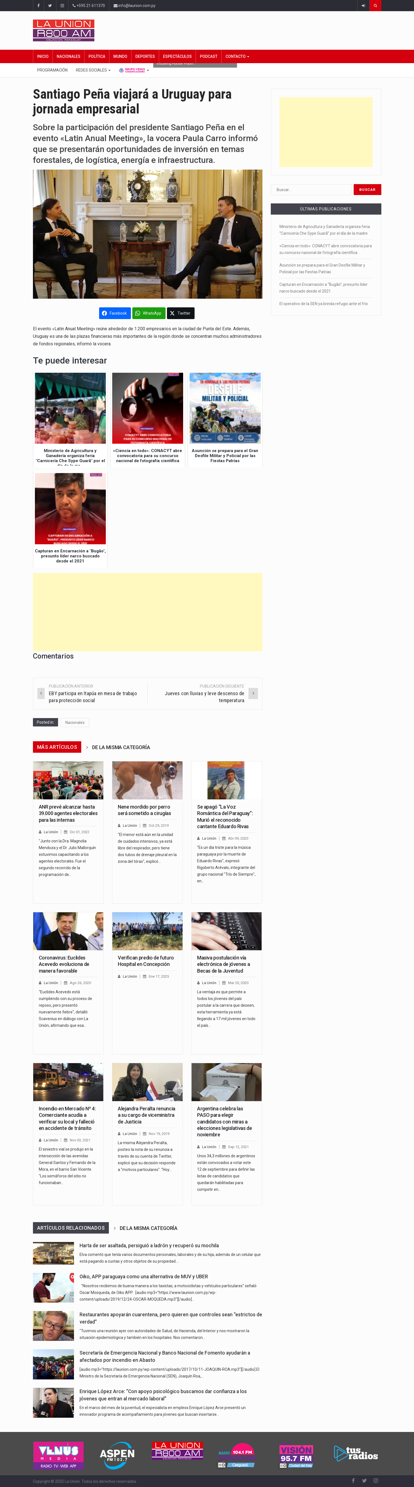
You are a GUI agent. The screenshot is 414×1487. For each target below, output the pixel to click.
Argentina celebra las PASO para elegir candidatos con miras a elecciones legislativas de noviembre (224, 1122)
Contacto (237, 56)
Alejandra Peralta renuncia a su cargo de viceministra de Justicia (146, 1115)
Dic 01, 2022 (79, 832)
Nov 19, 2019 (159, 1134)
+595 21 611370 (89, 5)
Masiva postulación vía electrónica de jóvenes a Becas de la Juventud (223, 964)
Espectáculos (177, 56)
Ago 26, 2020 (80, 983)
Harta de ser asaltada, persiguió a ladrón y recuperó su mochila (149, 1245)
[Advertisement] (147, 612)
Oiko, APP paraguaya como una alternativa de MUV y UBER (144, 1276)
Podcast (208, 56)
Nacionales (68, 56)
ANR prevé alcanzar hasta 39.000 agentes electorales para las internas (68, 813)
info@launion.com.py (134, 5)
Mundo (120, 56)
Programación (52, 70)
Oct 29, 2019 (159, 825)
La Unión (51, 832)
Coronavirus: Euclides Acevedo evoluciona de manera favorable (64, 964)
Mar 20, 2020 (238, 983)
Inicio (43, 56)
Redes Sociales (93, 70)
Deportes (145, 56)
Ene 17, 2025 (159, 976)
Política (96, 56)
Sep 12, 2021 (238, 1147)
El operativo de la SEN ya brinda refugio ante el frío (323, 303)
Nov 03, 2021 (80, 1140)
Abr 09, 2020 (238, 838)
